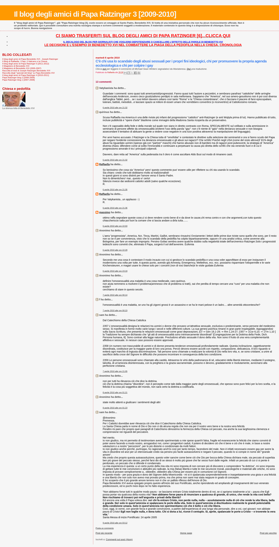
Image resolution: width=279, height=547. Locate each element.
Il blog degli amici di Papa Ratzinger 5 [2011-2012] (25, 63)
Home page (186, 533)
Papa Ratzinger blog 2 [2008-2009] (18, 77)
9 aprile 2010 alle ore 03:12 (115, 523)
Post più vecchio (268, 533)
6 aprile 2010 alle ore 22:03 (115, 226)
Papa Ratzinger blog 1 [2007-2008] (18, 80)
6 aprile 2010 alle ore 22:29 (115, 250)
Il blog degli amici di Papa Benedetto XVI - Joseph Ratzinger (30, 59)
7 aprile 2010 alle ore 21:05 (115, 371)
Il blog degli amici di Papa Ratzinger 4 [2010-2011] (25, 75)
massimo (104, 212)
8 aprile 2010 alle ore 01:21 (115, 392)
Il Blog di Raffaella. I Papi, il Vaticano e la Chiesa (24, 61)
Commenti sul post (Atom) (119, 539)
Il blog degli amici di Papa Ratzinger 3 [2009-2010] (95, 14)
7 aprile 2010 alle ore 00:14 (115, 295)
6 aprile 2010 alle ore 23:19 (115, 271)
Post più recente (104, 533)
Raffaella (104, 164)
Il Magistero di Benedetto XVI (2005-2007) (21, 68)
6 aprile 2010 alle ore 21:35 (115, 189)
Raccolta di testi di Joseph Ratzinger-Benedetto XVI (26, 70)
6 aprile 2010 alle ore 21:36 (115, 208)
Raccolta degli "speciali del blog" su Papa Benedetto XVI (28, 73)
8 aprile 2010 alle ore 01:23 (115, 408)
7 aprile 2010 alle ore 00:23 (115, 310)
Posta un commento (105, 528)
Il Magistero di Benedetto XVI (15, 66)
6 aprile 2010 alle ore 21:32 (115, 108)
